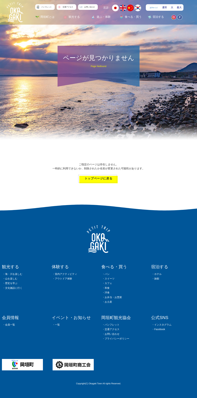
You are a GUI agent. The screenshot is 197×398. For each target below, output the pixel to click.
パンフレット (112, 324)
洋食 (107, 292)
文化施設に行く (13, 287)
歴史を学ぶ (11, 283)
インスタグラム (162, 324)
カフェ (108, 283)
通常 (164, 7)
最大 (179, 7)
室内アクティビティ (66, 274)
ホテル (158, 274)
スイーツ (110, 278)
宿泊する (159, 266)
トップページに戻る (98, 178)
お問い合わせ (112, 334)
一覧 (57, 324)
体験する (60, 266)
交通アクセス (112, 329)
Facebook (159, 329)
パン (107, 274)
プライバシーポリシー (117, 338)
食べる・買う (114, 266)
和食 (107, 287)
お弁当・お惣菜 (113, 297)
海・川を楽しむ (13, 274)
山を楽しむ (11, 278)
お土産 (108, 301)
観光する (10, 266)
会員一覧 (10, 324)
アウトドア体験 (63, 278)
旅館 (156, 278)
